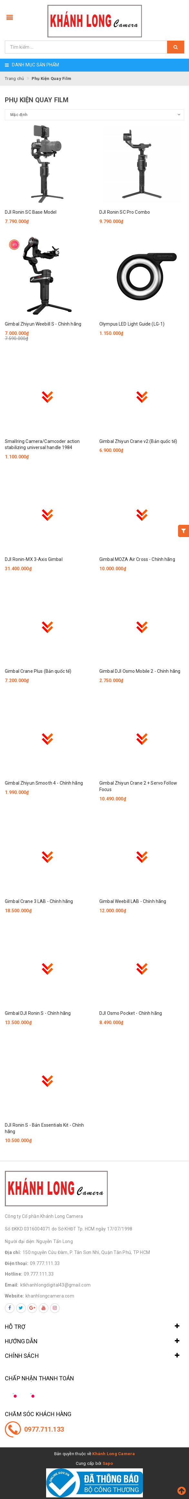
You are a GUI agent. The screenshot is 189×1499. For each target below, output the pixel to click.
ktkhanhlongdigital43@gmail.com (55, 1285)
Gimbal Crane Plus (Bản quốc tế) (38, 671)
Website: (14, 1295)
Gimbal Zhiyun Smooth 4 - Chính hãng (44, 783)
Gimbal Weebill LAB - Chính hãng (132, 901)
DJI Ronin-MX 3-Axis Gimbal (34, 559)
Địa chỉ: (13, 1252)
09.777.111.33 (45, 1263)
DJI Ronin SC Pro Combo (124, 212)
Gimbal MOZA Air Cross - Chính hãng (137, 559)
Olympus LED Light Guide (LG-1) (131, 324)
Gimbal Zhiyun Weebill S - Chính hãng (43, 324)
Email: (12, 1285)
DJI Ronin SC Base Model (30, 212)
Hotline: (13, 1274)
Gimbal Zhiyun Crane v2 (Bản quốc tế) (138, 441)
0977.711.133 (44, 1429)
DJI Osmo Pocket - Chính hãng (130, 1013)
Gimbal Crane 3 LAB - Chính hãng (39, 901)
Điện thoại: (16, 1263)
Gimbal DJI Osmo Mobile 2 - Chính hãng (139, 671)
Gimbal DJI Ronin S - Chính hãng (38, 1013)
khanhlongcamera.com (49, 1295)
